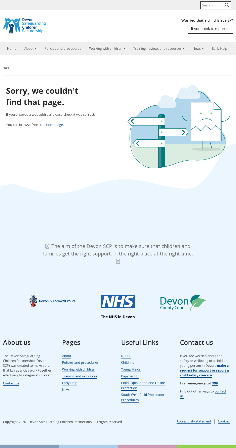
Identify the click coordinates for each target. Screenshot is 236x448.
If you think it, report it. (210, 28)
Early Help (219, 48)
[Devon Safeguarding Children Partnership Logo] (26, 32)
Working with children (105, 48)
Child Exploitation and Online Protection (143, 385)
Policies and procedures (63, 48)
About (29, 48)
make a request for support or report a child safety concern (204, 370)
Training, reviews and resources (157, 48)
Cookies (224, 421)
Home (11, 48)
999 (215, 383)
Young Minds (131, 369)
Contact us (11, 383)
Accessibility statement (194, 421)
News (197, 48)
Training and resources (79, 376)
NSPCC (126, 356)
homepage (54, 124)
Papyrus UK (130, 376)
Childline (127, 362)
